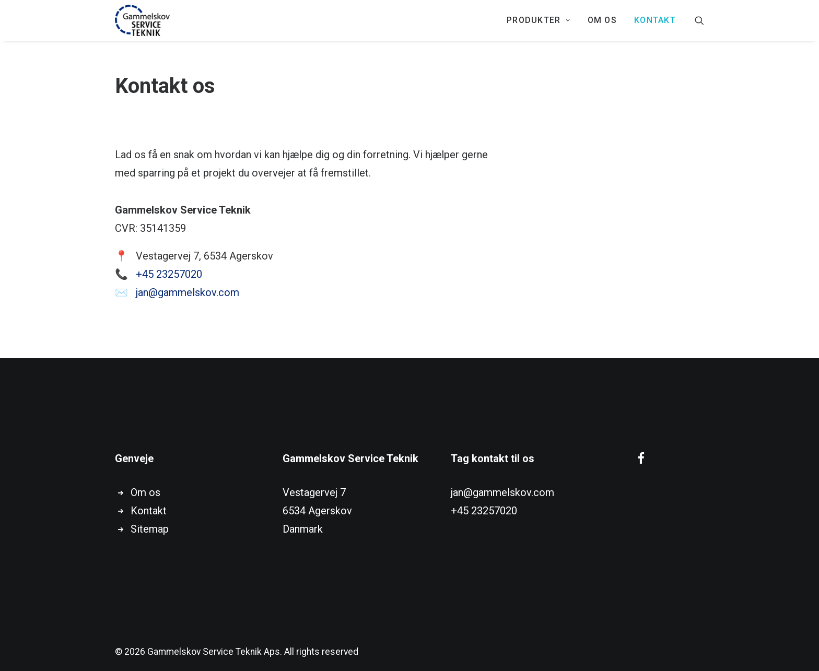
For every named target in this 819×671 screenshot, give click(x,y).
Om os (602, 20)
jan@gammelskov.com (187, 292)
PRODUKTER (538, 20)
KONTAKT (655, 20)
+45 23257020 (169, 274)
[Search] (699, 20)
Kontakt (149, 510)
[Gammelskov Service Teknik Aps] (142, 20)
